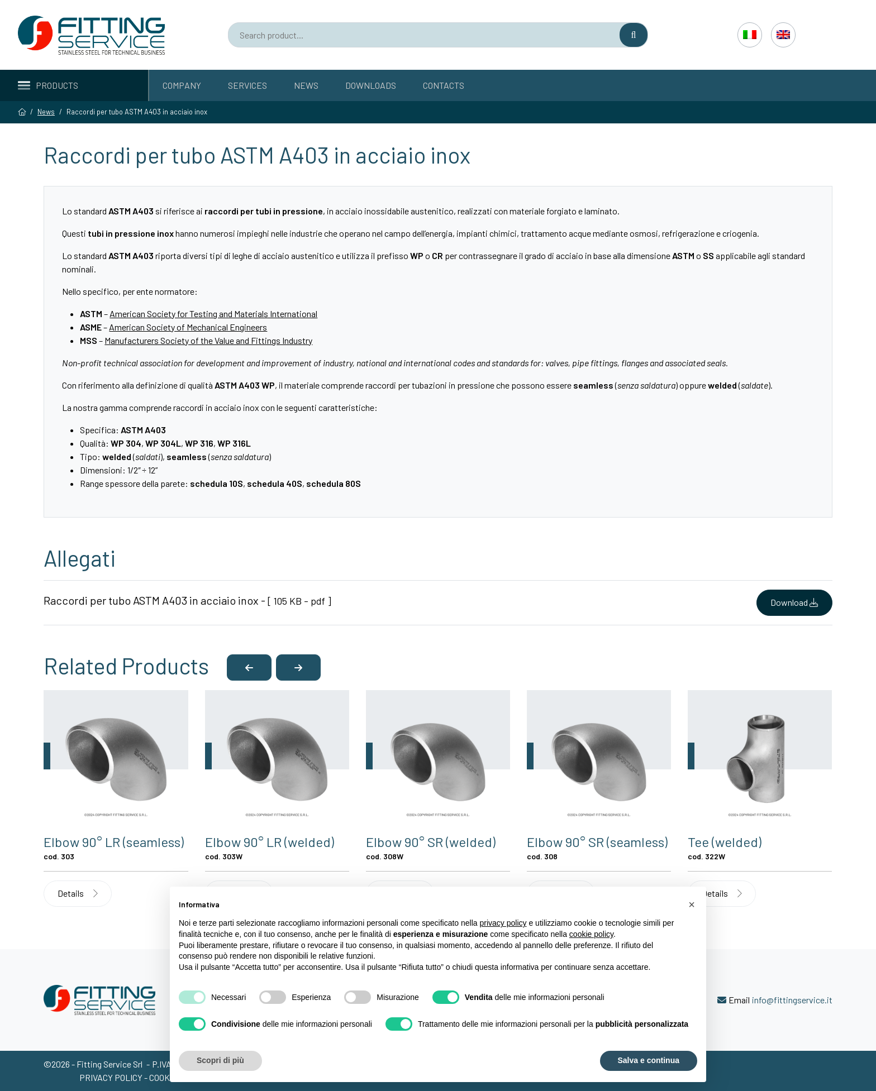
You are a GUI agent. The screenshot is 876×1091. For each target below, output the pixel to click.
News (306, 85)
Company (182, 85)
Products (48, 85)
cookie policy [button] (591, 934)
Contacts (443, 85)
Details (78, 893)
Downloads (370, 85)
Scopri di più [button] (220, 1060)
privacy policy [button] (503, 922)
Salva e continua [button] (648, 1060)
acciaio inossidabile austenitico (394, 210)
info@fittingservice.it (792, 999)
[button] (249, 667)
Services (247, 85)
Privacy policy (111, 1077)
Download (794, 602)
